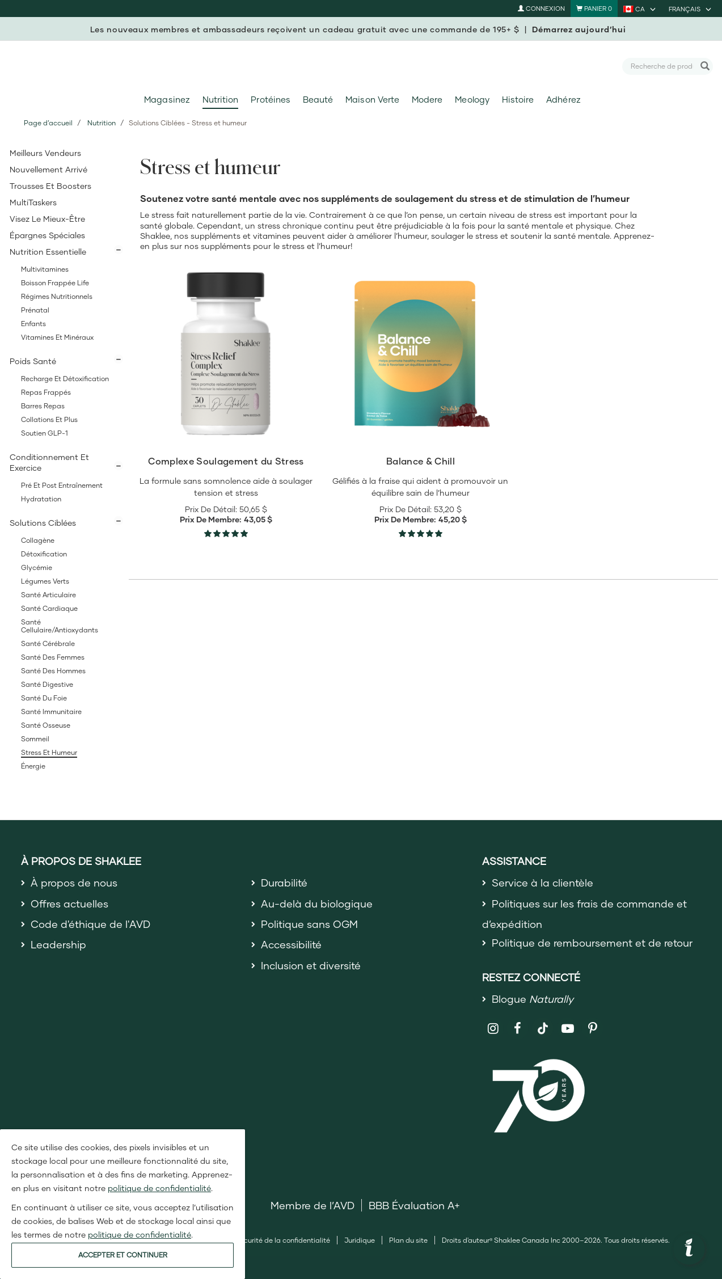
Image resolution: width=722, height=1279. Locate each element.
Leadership (58, 944)
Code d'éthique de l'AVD (90, 924)
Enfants (33, 323)
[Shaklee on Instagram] (493, 1029)
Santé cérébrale (48, 643)
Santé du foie (44, 698)
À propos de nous (74, 882)
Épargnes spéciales (47, 235)
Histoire (518, 99)
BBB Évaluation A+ (414, 1205)
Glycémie (36, 567)
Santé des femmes (53, 657)
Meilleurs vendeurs (45, 153)
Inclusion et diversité (311, 965)
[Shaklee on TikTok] (542, 1022)
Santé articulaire (48, 594)
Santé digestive (47, 684)
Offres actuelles (69, 903)
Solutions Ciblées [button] (43, 522)
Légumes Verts (45, 581)
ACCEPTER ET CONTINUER (122, 1255)
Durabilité (284, 882)
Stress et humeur (49, 752)
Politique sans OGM (309, 924)
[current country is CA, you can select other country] (640, 8)
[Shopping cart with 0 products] (594, 8)
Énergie (33, 766)
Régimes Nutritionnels (56, 296)
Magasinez (166, 99)
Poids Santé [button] (33, 361)
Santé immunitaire (51, 711)
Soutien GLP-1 (44, 433)
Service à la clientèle (542, 882)
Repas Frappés (46, 392)
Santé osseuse (45, 725)
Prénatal (35, 310)
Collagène (37, 540)
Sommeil (35, 739)
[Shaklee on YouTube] (568, 1029)
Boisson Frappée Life (55, 282)
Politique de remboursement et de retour (592, 942)
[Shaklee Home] (361, 66)
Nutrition (220, 99)
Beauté (318, 99)
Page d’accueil (48, 123)
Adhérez (563, 99)
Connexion (541, 8)
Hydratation (41, 499)
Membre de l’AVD (312, 1205)
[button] (689, 1249)
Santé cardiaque (49, 608)
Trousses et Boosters (50, 186)
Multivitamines (45, 269)
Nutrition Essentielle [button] (48, 251)
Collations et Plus (49, 419)
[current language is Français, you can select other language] (691, 8)
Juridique (359, 1240)
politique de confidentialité (159, 1188)
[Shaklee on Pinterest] (592, 1029)
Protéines (270, 99)
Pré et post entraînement (62, 485)
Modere (427, 99)
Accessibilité (291, 944)
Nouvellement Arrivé (48, 169)
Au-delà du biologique (317, 903)
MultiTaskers (33, 202)
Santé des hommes (53, 670)
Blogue (532, 999)
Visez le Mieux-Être (47, 218)
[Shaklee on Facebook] (517, 1029)
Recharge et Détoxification (65, 378)
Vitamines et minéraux (57, 337)
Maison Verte (372, 99)
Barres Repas (43, 406)
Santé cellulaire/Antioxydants (59, 626)
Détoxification (44, 554)
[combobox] (662, 66)
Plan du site (408, 1240)
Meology (472, 99)
